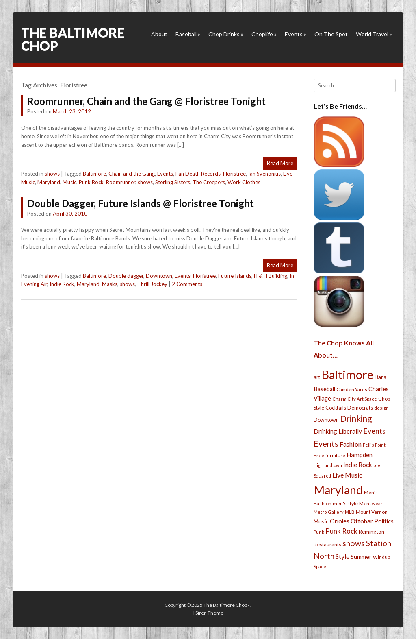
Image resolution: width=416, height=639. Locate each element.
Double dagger (125, 276)
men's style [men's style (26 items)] (345, 503)
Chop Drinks (225, 34)
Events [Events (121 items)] (326, 443)
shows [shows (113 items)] (353, 543)
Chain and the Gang (131, 173)
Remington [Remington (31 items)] (371, 531)
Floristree (234, 173)
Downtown (159, 276)
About (159, 34)
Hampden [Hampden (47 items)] (360, 454)
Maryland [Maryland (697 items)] (338, 489)
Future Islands (234, 276)
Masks (109, 284)
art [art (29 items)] (317, 377)
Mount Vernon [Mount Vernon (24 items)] (372, 512)
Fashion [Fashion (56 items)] (351, 444)
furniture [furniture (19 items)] (335, 455)
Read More (280, 163)
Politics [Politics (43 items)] (384, 521)
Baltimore (94, 173)
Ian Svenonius (264, 173)
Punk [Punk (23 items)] (319, 531)
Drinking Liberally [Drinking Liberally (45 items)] (338, 431)
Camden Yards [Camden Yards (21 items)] (351, 389)
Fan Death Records (198, 173)
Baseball (188, 34)
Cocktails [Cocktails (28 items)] (335, 408)
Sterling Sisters (172, 182)
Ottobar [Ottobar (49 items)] (362, 521)
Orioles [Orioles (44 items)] (339, 521)
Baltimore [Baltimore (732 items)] (347, 374)
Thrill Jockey (152, 284)
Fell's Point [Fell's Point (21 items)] (374, 444)
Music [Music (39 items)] (321, 521)
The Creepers (209, 182)
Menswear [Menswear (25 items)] (371, 503)
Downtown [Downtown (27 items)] (326, 420)
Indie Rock (62, 284)
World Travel (374, 34)
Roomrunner (120, 182)
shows (52, 173)
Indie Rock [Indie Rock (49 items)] (357, 464)
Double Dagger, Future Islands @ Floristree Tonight (140, 203)
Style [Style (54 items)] (342, 556)
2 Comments (187, 284)
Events (295, 34)
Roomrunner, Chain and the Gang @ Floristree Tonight (146, 101)
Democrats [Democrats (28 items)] (360, 408)
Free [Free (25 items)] (319, 455)
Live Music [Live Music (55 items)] (347, 475)
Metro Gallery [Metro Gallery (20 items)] (329, 512)
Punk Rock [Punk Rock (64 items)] (341, 531)
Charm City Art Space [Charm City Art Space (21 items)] (354, 398)
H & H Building (270, 276)
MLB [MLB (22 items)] (350, 512)
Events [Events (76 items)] (374, 431)
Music (69, 182)
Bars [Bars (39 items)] (380, 376)
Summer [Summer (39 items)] (361, 556)
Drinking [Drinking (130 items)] (356, 418)
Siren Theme (209, 613)
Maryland (48, 182)
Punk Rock (91, 182)
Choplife (264, 34)
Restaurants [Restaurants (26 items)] (327, 544)
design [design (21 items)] (381, 407)
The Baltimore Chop (72, 39)
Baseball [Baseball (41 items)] (324, 389)
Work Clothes (244, 182)
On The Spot (331, 34)
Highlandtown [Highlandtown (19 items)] (328, 465)
